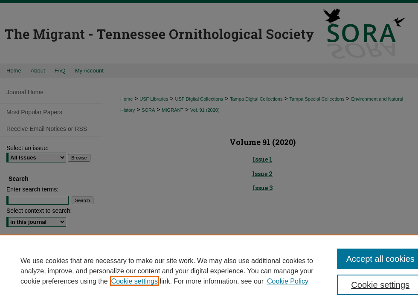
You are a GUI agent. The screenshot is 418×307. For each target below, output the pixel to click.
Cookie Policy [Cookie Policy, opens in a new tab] (287, 281)
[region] (209, 271)
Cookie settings (134, 281)
